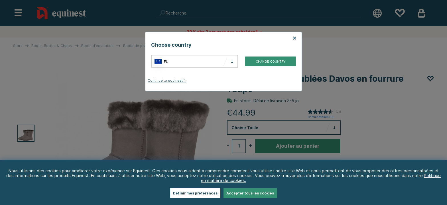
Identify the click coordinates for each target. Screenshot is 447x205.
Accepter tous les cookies (250, 193)
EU (166, 61)
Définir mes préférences (195, 193)
